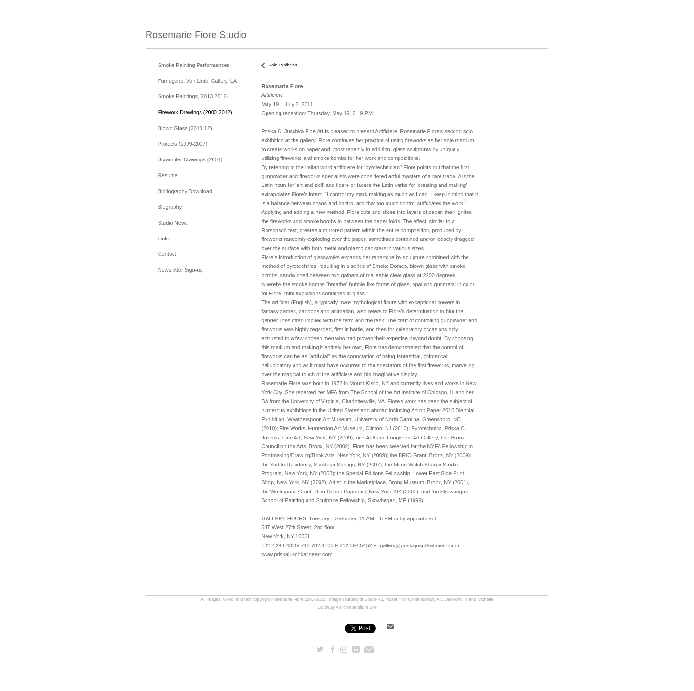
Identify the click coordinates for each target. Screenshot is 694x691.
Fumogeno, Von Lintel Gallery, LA (197, 81)
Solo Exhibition (282, 65)
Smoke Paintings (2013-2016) (193, 96)
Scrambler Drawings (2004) (190, 159)
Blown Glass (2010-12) (185, 128)
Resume (168, 175)
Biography (170, 207)
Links (164, 238)
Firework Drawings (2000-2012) (195, 112)
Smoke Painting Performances (194, 65)
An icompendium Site (356, 607)
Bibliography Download (185, 191)
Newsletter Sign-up (180, 270)
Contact (167, 254)
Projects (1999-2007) (183, 143)
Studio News (173, 223)
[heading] (196, 35)
